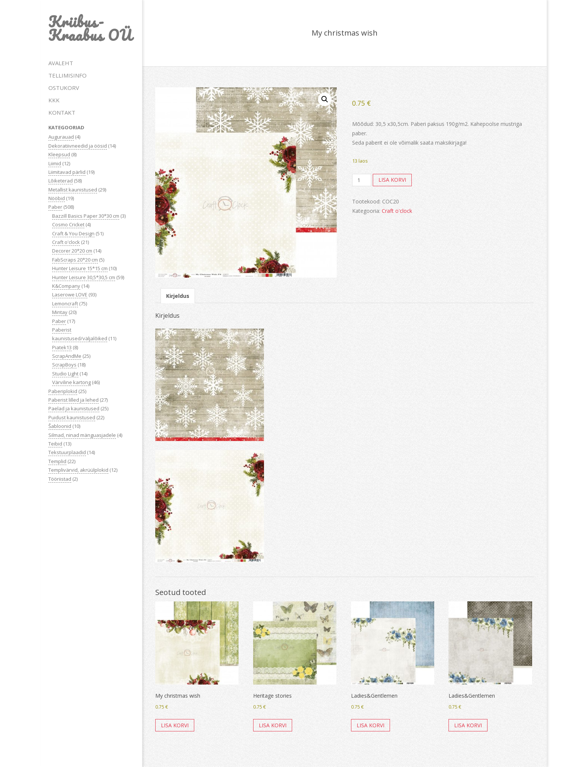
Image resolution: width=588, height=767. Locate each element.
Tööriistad (59, 478)
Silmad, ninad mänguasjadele (82, 435)
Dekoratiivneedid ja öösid (77, 145)
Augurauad (61, 136)
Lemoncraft (65, 303)
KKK (54, 100)
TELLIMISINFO (67, 75)
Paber (55, 206)
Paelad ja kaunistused (73, 408)
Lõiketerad (60, 180)
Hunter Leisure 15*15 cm (80, 268)
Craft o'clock (66, 242)
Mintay (60, 312)
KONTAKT (61, 112)
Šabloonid (59, 426)
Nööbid (56, 198)
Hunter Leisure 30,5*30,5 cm (83, 277)
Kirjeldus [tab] (177, 295)
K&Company (66, 286)
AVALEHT (60, 63)
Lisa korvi (392, 179)
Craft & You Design (73, 233)
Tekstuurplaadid (67, 452)
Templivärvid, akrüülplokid (78, 469)
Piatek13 (62, 347)
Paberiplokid (62, 391)
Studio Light (65, 373)
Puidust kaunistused (71, 417)
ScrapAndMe (66, 356)
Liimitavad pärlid (67, 172)
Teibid (55, 443)
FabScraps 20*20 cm (75, 259)
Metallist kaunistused (72, 189)
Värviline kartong (71, 382)
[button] (325, 99)
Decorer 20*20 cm (72, 250)
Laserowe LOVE (69, 294)
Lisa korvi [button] (175, 725)
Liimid (54, 163)
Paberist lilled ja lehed (73, 399)
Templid (57, 461)
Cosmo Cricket (68, 224)
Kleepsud (59, 154)
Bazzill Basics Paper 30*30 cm (85, 215)
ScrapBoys (64, 364)
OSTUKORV (63, 87)
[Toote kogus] (361, 180)
